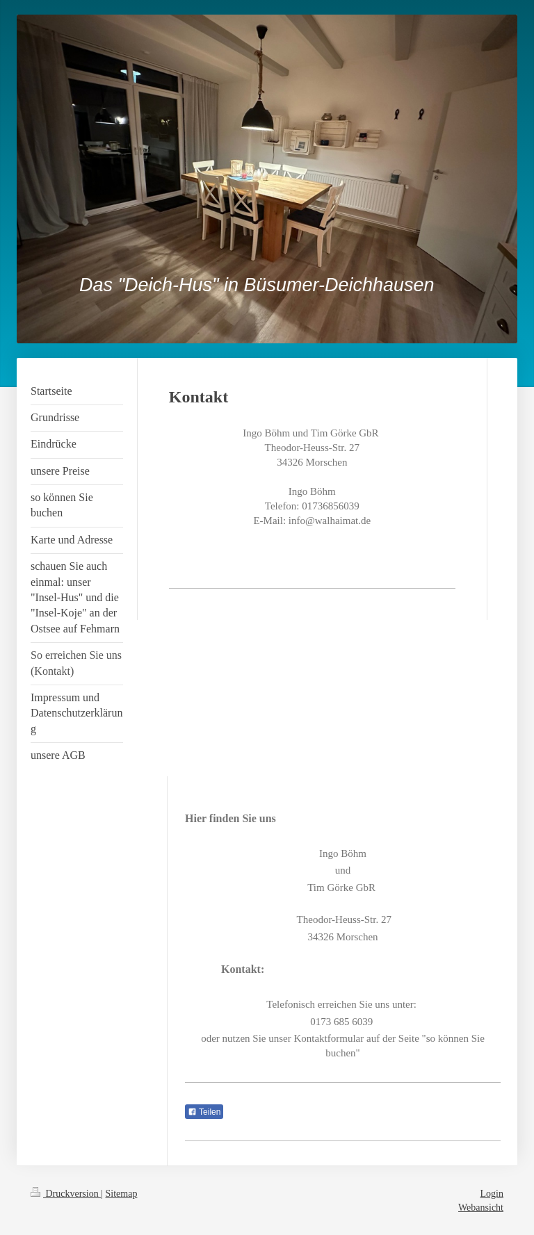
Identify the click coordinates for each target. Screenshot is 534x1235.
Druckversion (66, 1193)
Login (491, 1193)
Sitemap (122, 1193)
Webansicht (480, 1207)
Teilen (204, 1112)
